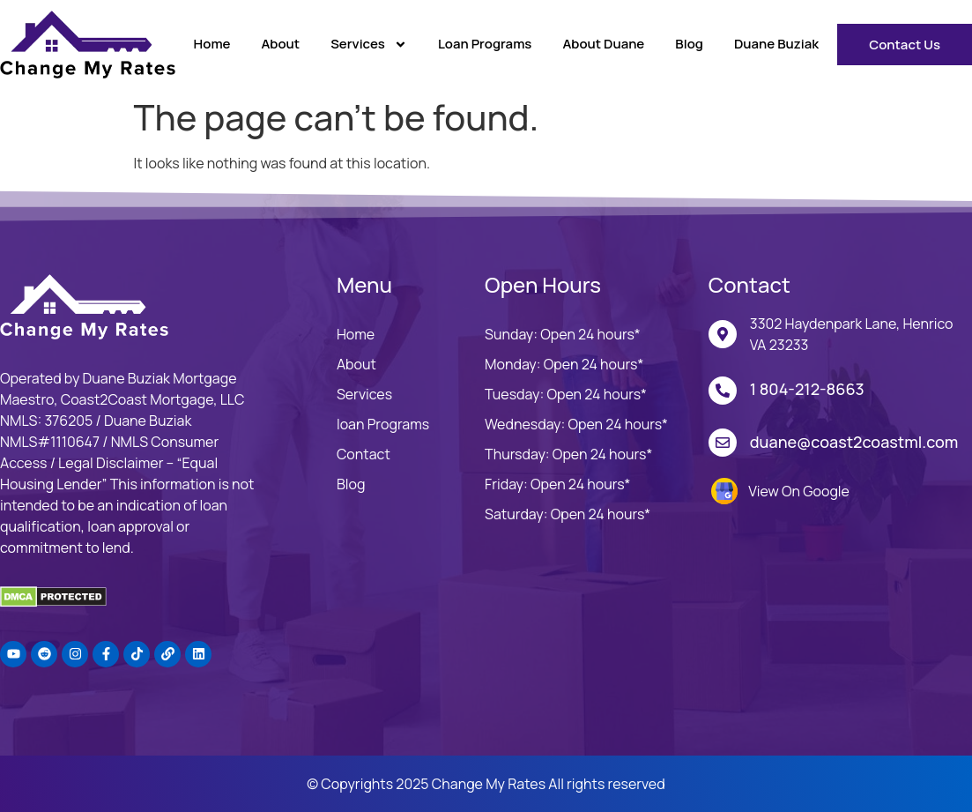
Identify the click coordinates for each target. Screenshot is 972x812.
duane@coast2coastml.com (854, 441)
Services (368, 44)
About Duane (603, 43)
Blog (689, 43)
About (280, 43)
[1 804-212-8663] (723, 390)
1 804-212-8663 (807, 388)
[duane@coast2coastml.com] (723, 442)
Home (212, 43)
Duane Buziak (776, 43)
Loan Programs (485, 43)
